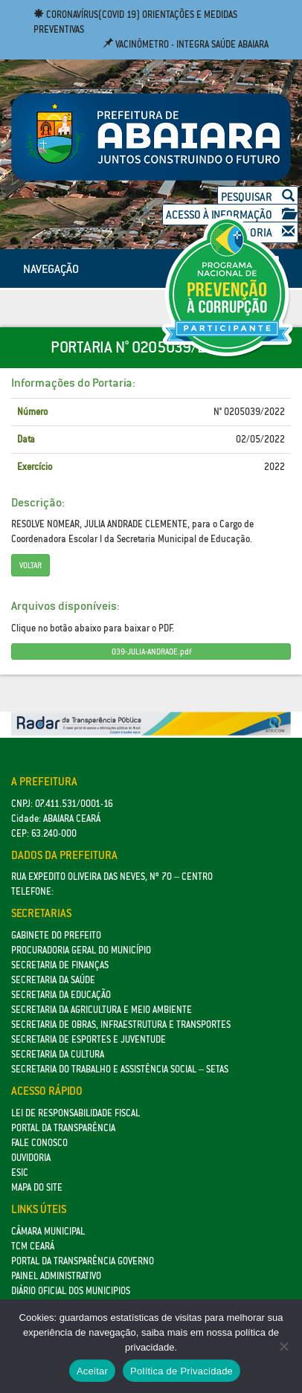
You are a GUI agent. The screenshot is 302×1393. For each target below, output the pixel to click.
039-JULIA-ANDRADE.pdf (151, 651)
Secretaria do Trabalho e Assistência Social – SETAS (119, 1069)
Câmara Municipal (48, 1231)
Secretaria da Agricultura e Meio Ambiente (101, 1009)
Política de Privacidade (181, 1371)
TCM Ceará (32, 1246)
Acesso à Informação (230, 214)
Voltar (30, 565)
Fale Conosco (39, 1142)
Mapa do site (36, 1187)
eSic (19, 1172)
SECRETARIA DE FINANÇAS (60, 965)
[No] (283, 1346)
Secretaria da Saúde (53, 979)
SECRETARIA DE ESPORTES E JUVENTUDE (88, 1039)
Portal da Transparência (63, 1127)
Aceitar (92, 1371)
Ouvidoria (31, 1157)
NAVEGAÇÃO (51, 268)
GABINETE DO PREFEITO (56, 935)
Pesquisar (258, 197)
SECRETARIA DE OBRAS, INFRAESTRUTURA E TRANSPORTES (121, 1024)
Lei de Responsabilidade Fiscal (75, 1113)
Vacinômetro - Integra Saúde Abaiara (186, 44)
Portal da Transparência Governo (82, 1261)
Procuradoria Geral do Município (81, 950)
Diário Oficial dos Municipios (70, 1290)
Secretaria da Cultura (57, 1054)
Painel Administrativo (56, 1275)
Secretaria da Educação (61, 994)
